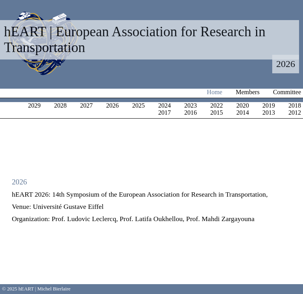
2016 (190, 112)
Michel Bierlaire (54, 289)
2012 (294, 112)
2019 (268, 105)
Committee (287, 92)
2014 (242, 112)
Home (214, 92)
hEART (26, 289)
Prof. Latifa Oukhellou (151, 219)
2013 (268, 112)
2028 (60, 105)
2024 (164, 105)
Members (247, 92)
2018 (294, 105)
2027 (86, 105)
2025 (138, 105)
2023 (190, 105)
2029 (34, 105)
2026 (112, 105)
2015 (216, 112)
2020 (242, 105)
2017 (164, 112)
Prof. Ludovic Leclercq (84, 219)
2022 (216, 105)
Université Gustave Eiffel (68, 206)
